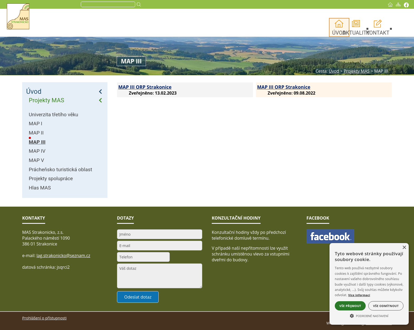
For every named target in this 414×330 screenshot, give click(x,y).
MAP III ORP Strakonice (145, 87)
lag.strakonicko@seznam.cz (63, 255)
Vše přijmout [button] (350, 306)
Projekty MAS (46, 100)
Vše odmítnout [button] (386, 306)
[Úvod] (369, 4)
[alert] (369, 284)
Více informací (359, 295)
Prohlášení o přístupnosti (44, 317)
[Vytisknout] (385, 4)
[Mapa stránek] (377, 4)
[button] (369, 315)
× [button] (404, 248)
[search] (128, 4)
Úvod (33, 91)
